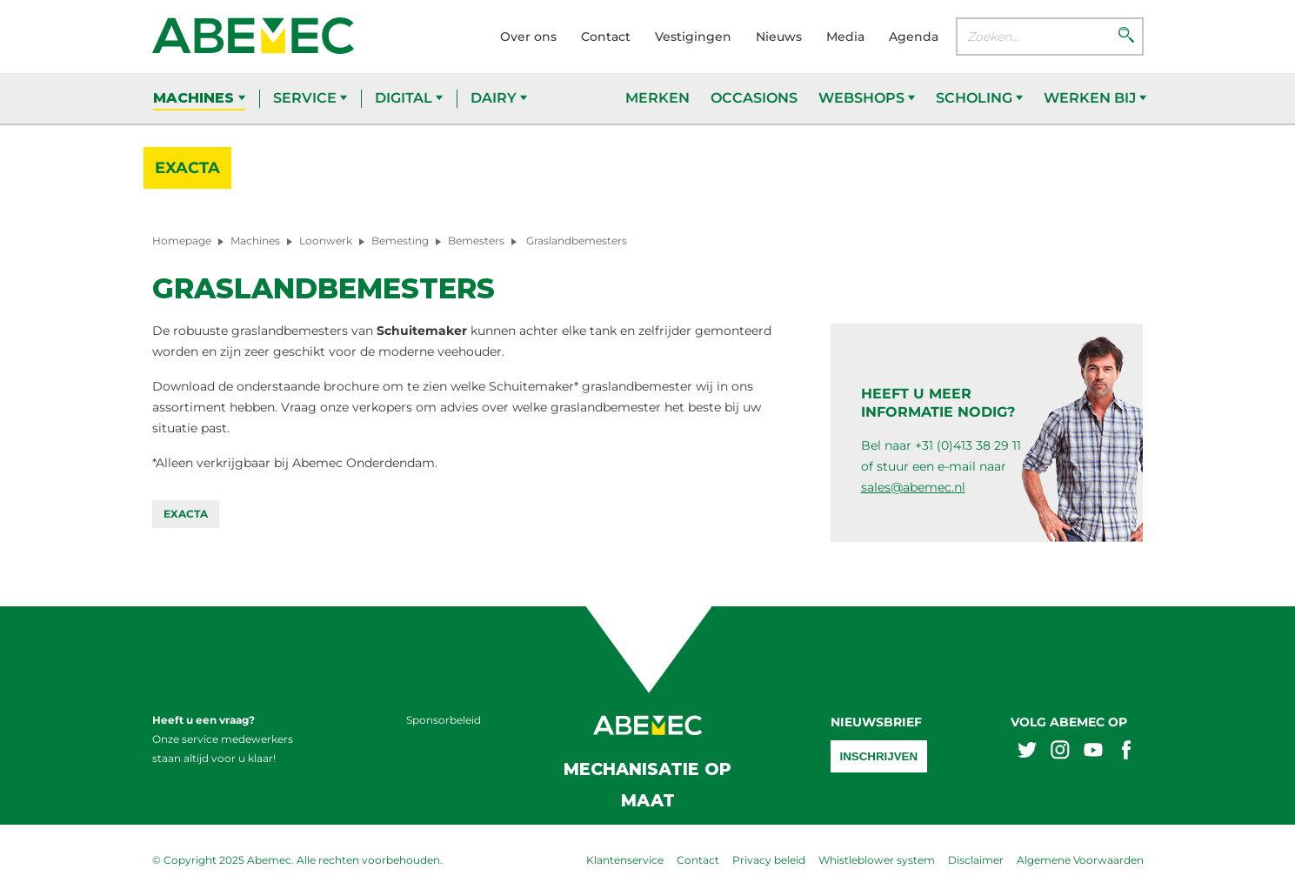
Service (310, 98)
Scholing (979, 98)
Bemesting (400, 240)
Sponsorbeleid (443, 719)
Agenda (913, 36)
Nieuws (779, 36)
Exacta (187, 167)
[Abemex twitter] (1027, 752)
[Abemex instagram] (1060, 752)
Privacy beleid (768, 859)
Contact (606, 36)
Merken (657, 98)
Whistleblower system (876, 859)
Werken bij (1095, 98)
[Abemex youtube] (1093, 752)
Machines (199, 98)
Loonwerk (325, 240)
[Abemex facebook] (1126, 752)
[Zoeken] (1126, 36)
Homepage (181, 240)
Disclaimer (976, 859)
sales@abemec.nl (913, 487)
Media (845, 36)
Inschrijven (879, 756)
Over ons (528, 36)
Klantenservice (625, 859)
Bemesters (476, 240)
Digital (409, 98)
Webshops (866, 98)
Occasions (754, 98)
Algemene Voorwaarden (1080, 859)
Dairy (499, 98)
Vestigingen (693, 36)
